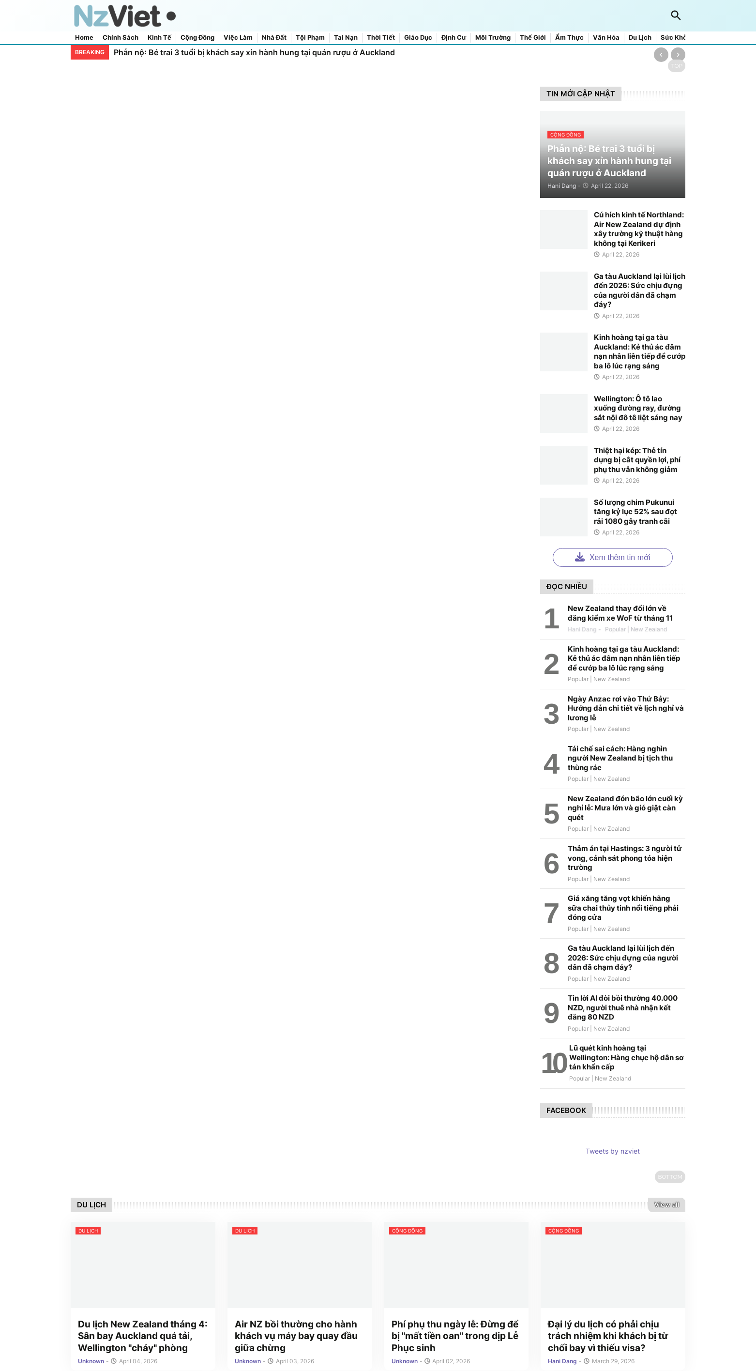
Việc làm (238, 37)
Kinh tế (159, 37)
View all (666, 1204)
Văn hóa (606, 37)
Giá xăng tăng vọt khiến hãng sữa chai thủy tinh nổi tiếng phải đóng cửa (623, 908)
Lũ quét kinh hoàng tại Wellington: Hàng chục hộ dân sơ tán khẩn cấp (626, 1057)
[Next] (678, 54)
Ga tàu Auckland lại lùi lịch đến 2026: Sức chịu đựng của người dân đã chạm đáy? (639, 290)
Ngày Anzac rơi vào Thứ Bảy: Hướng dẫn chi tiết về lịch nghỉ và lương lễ (626, 708)
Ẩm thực (569, 37)
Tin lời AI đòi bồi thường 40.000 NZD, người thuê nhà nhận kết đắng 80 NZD (623, 1007)
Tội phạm (310, 37)
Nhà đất (274, 37)
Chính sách (120, 37)
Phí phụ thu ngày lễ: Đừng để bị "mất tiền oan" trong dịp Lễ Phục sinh (455, 1337)
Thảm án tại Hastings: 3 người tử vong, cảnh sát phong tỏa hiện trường (625, 858)
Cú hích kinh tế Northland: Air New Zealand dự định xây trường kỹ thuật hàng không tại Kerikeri (639, 229)
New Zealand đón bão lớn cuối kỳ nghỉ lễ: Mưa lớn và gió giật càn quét (625, 808)
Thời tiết (381, 37)
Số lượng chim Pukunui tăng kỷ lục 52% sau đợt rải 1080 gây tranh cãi (635, 512)
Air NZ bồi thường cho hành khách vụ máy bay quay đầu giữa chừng (296, 1337)
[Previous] (661, 54)
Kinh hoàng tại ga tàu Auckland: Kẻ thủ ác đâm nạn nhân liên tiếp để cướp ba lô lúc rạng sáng (639, 351)
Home (84, 37)
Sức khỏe (676, 37)
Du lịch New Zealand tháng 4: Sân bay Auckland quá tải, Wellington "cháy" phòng (143, 1337)
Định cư (453, 37)
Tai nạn (346, 37)
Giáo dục (418, 37)
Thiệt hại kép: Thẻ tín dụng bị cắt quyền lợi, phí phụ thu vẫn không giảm (637, 460)
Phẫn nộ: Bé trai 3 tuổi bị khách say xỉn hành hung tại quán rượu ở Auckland (254, 52)
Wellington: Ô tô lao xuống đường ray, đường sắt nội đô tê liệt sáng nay (638, 408)
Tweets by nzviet (613, 1151)
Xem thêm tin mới (612, 556)
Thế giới (533, 37)
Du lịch (640, 37)
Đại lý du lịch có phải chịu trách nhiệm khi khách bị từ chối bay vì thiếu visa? (608, 1337)
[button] (676, 16)
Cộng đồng (197, 37)
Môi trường (493, 37)
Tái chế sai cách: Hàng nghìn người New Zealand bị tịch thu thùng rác (620, 758)
